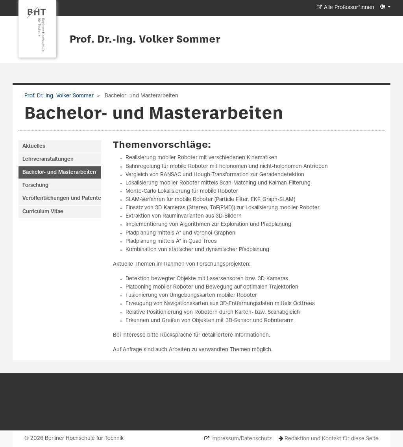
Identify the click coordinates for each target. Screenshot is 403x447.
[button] (384, 7)
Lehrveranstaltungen (48, 159)
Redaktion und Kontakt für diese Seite (332, 438)
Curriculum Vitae (42, 211)
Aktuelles (33, 146)
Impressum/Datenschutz (241, 438)
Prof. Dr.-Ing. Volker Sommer (145, 40)
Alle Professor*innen (349, 7)
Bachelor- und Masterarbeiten (59, 172)
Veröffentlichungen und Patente (61, 198)
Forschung (35, 185)
